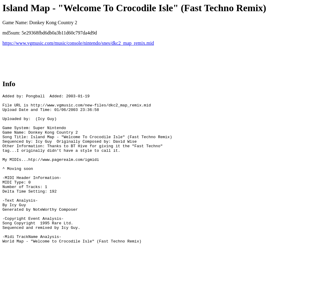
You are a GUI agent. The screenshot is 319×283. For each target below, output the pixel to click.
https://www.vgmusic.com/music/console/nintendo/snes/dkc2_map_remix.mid (78, 43)
